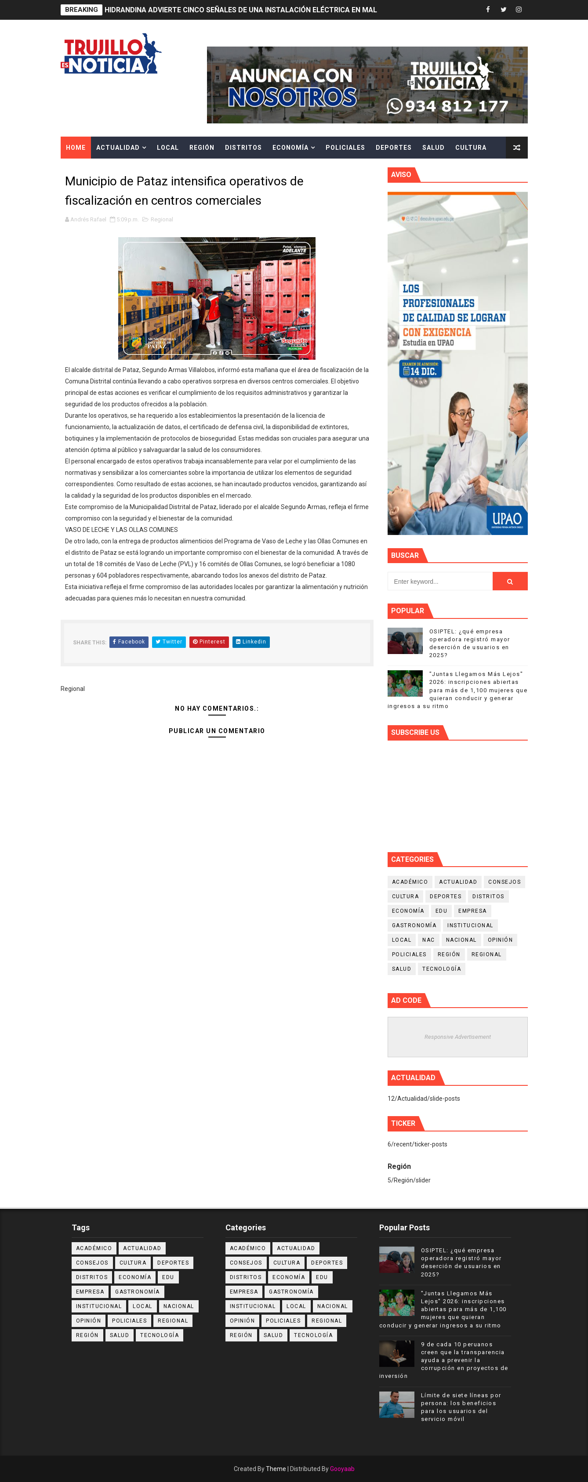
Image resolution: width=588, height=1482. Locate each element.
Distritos (243, 147)
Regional (162, 219)
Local (168, 147)
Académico (410, 882)
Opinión (500, 940)
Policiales (345, 147)
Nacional (461, 940)
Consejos (504, 882)
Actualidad (118, 147)
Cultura (470, 147)
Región (201, 147)
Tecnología (441, 969)
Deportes (394, 147)
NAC (428, 940)
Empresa (472, 911)
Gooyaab (342, 1468)
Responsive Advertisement (458, 1037)
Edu (442, 911)
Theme (276, 1468)
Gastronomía (414, 925)
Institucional (470, 925)
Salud (433, 147)
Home (76, 147)
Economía (290, 147)
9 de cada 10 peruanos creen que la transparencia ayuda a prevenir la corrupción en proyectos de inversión (443, 1360)
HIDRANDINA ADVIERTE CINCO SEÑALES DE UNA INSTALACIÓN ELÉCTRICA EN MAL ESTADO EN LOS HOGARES (285, 10)
